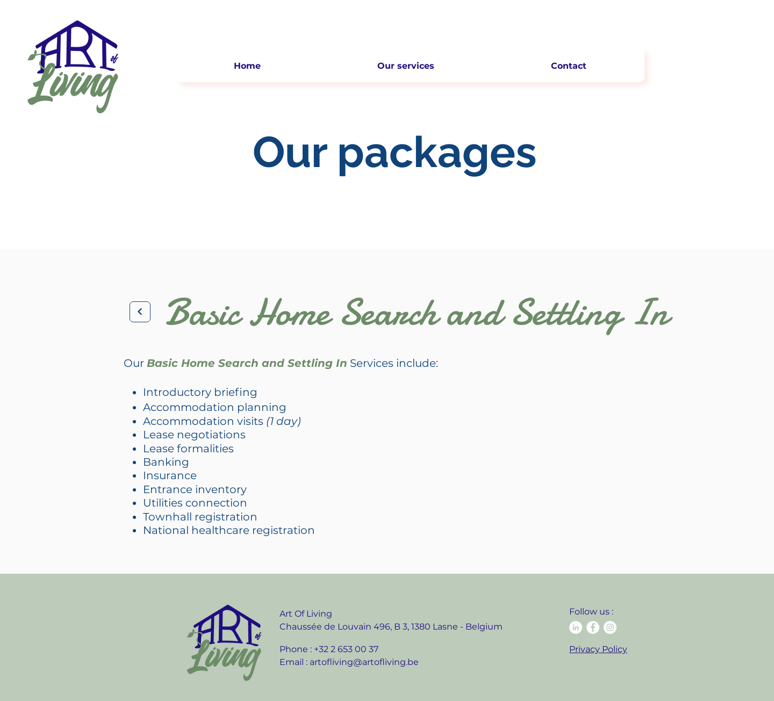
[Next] (140, 311)
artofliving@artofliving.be (364, 662)
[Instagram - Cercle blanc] (610, 627)
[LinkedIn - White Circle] (575, 627)
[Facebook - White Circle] (592, 627)
